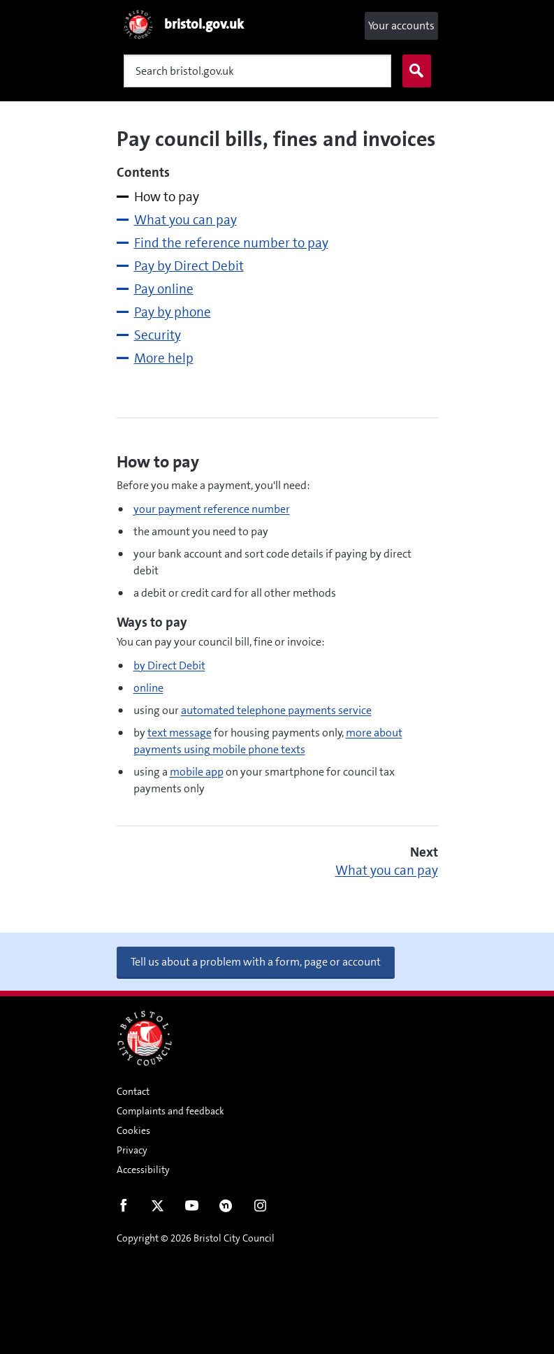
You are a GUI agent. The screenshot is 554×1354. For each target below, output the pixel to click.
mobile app (197, 771)
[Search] (257, 70)
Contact (133, 1091)
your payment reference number (211, 509)
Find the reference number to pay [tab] (231, 243)
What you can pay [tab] (185, 219)
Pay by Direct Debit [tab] (189, 266)
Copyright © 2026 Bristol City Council (196, 1238)
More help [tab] (164, 358)
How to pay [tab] (166, 196)
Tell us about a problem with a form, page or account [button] (256, 961)
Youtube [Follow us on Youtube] (191, 1209)
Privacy (132, 1150)
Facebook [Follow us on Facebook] (123, 1209)
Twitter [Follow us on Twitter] (157, 1209)
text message (179, 732)
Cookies (133, 1130)
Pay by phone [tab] (172, 312)
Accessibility (143, 1169)
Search (413, 71)
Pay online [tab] (164, 289)
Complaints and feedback (170, 1111)
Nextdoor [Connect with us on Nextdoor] (226, 1209)
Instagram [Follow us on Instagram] (260, 1209)
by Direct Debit (169, 665)
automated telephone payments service (276, 710)
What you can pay (386, 870)
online (148, 687)
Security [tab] (157, 335)
